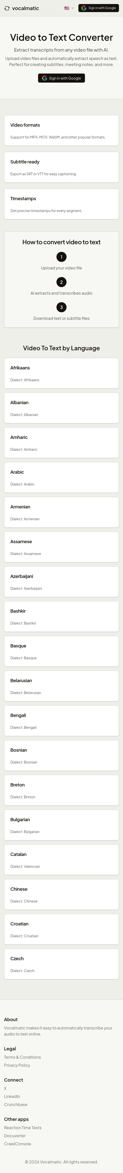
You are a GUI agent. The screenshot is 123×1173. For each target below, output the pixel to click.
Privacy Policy (17, 1065)
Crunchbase (15, 1104)
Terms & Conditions (22, 1057)
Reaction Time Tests (23, 1127)
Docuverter (15, 1135)
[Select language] (69, 8)
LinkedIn (12, 1096)
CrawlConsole (17, 1143)
